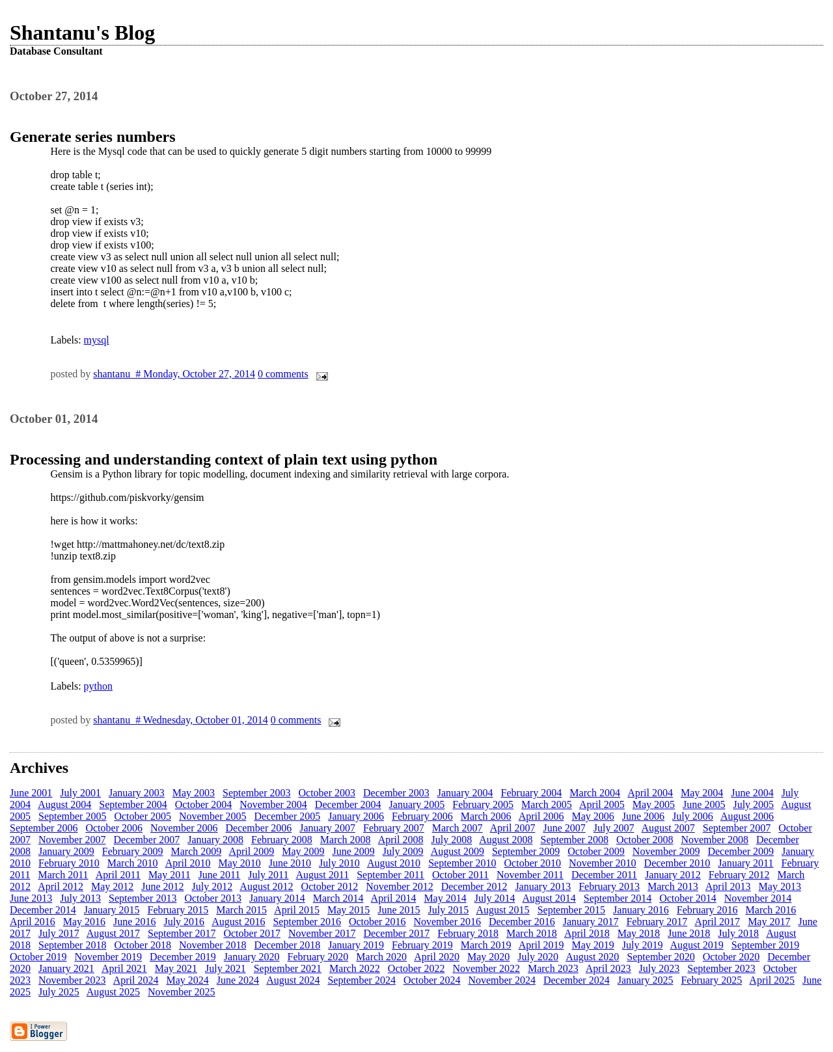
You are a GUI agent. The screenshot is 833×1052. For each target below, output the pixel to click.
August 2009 (457, 851)
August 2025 (113, 991)
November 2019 (109, 956)
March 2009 (196, 851)
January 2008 (215, 839)
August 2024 (293, 980)
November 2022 (486, 968)
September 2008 (574, 839)
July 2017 (58, 933)
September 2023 (721, 968)
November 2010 (602, 863)
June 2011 (219, 874)
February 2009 (132, 851)
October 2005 (142, 816)
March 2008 (345, 839)
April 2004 (650, 792)
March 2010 (132, 863)
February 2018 (467, 933)
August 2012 (266, 886)
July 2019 (642, 945)
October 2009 (596, 851)
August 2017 (113, 933)
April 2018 (587, 933)
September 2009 (526, 851)
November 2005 (213, 816)
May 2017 (769, 921)
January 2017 (591, 921)
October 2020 (731, 956)
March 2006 (486, 816)
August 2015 (502, 909)
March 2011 (63, 874)
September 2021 (287, 968)
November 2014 (758, 898)
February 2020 (318, 956)
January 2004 (465, 792)
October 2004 (203, 804)
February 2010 (69, 863)
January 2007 (327, 827)
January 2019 (356, 945)
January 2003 (137, 792)
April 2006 (541, 816)
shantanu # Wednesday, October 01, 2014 (180, 719)
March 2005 (546, 804)
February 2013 (609, 886)
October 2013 (212, 898)
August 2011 (322, 874)
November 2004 (273, 804)
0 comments (283, 373)
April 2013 (728, 886)
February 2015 (178, 909)
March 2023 (553, 968)
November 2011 (530, 874)
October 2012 (330, 886)
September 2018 (72, 945)
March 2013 (673, 886)
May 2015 (348, 909)
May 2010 (239, 863)
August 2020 (592, 956)
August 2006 (747, 816)
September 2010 (462, 863)
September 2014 (617, 898)
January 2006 (356, 816)
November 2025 (181, 991)
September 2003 (256, 792)
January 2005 (417, 804)
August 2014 (549, 898)
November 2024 (502, 980)
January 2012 (673, 874)
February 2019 (422, 945)
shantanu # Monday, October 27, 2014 (174, 373)
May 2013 (780, 886)
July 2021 (225, 968)
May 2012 (112, 886)
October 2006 (114, 827)
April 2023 (608, 968)
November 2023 (72, 980)
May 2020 (488, 956)
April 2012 (60, 886)
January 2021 (66, 968)
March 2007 (457, 827)
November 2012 (399, 886)
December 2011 (604, 874)
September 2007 (737, 827)
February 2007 (393, 827)
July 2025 (58, 991)
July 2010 (339, 863)
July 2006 (692, 816)
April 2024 (136, 980)
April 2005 (602, 804)
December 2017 (397, 933)
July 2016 (183, 921)
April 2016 (32, 921)
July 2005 (753, 804)
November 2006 (184, 827)
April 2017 (717, 921)
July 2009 (403, 851)
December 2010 (677, 863)
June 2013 (31, 898)
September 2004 (133, 804)
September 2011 (390, 874)
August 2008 (505, 839)
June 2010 (290, 863)
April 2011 (118, 874)
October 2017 (251, 933)
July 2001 (80, 792)
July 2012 (212, 886)
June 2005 (704, 804)
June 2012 (162, 886)
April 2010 (188, 863)
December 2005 (287, 816)
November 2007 (72, 839)
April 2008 (401, 839)
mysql (96, 339)
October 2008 (645, 839)
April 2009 (251, 851)
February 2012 (739, 874)
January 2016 (641, 909)
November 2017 (322, 933)
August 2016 (238, 921)
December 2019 (183, 956)
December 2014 (43, 909)
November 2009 (666, 851)
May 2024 (187, 980)
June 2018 (689, 933)
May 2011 (169, 874)
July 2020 (537, 956)
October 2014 (688, 898)
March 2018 (531, 933)
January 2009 (66, 851)
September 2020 (660, 956)
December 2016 (522, 921)
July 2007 (614, 827)
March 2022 (354, 968)
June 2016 (134, 921)
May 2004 (702, 792)
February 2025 (711, 980)
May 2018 (639, 933)
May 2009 (303, 851)
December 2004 (348, 804)
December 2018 (287, 945)
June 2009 (354, 851)
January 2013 (543, 886)
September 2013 (142, 898)
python (98, 686)
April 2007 (513, 827)
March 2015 (241, 909)
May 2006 (592, 816)
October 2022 (416, 968)
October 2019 (38, 956)
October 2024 (432, 980)
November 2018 (213, 945)
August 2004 (64, 804)
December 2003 (396, 792)
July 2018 (738, 933)
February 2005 (482, 804)
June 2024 (238, 980)
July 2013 (80, 898)
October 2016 (377, 921)
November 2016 (447, 921)
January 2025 (646, 980)
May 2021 (176, 968)
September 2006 (43, 827)
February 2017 (656, 921)
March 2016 (771, 909)
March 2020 (381, 956)
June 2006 (643, 816)
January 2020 (252, 956)
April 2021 (124, 968)
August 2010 (393, 863)
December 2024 (576, 980)
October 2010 (533, 863)
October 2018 (142, 945)
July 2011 (268, 874)
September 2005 (72, 816)
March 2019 (486, 945)
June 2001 (31, 792)
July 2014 (494, 898)
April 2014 (393, 898)
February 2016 (707, 909)
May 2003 (193, 792)
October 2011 (460, 874)
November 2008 (714, 839)
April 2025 (772, 980)
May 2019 (592, 945)
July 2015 (448, 909)
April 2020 (436, 956)
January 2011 (745, 863)
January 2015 (112, 909)
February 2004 (531, 792)
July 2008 (451, 839)
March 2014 (338, 898)
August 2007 (668, 827)
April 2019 (541, 945)
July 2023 (659, 968)
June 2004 (752, 792)
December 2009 (740, 851)
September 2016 (306, 921)
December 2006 (258, 827)
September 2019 (765, 945)
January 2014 (277, 898)
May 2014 (445, 898)
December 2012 (474, 886)
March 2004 (594, 792)
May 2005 (654, 804)
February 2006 (422, 816)
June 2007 (564, 827)
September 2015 (571, 909)
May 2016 (84, 921)
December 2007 (147, 839)
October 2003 (327, 792)
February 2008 (281, 839)
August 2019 (697, 945)
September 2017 (181, 933)
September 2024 (361, 980)
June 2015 (398, 909)
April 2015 (297, 909)
